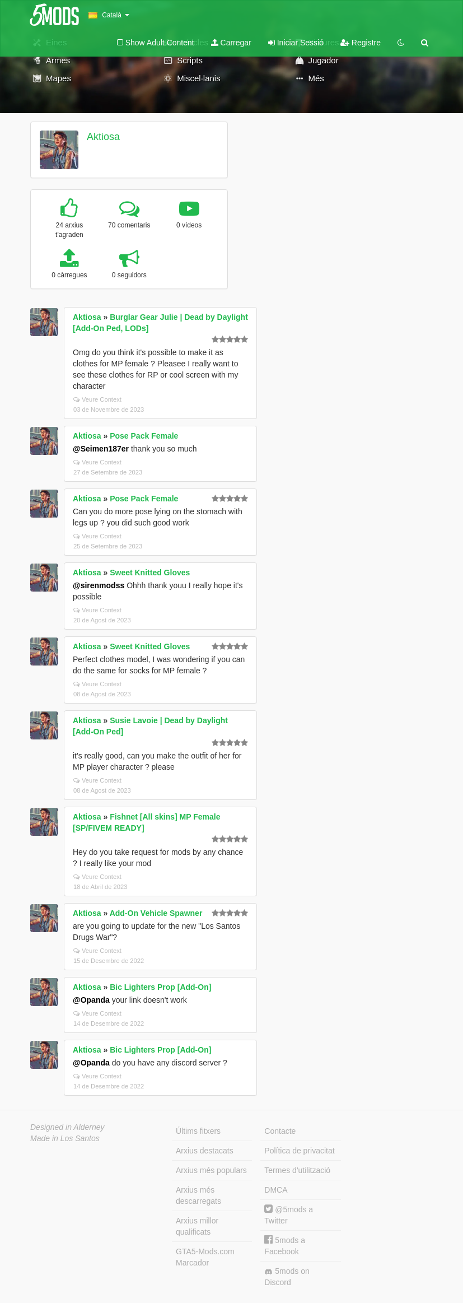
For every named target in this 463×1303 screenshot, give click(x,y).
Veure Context (97, 399)
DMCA (275, 1189)
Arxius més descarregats (198, 1195)
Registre (360, 42)
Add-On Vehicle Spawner (156, 913)
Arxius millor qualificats (197, 1226)
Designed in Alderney (67, 1127)
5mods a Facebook (284, 1245)
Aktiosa (103, 136)
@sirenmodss (98, 585)
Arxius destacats (204, 1150)
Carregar (231, 42)
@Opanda (91, 999)
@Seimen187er (101, 448)
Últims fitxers (198, 1131)
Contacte (280, 1131)
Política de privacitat (299, 1150)
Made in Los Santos (65, 1138)
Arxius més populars (211, 1170)
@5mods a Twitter (288, 1214)
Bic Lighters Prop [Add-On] (160, 987)
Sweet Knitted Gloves (150, 572)
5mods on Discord (286, 1277)
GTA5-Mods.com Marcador (205, 1257)
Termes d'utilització (297, 1170)
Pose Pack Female (144, 435)
